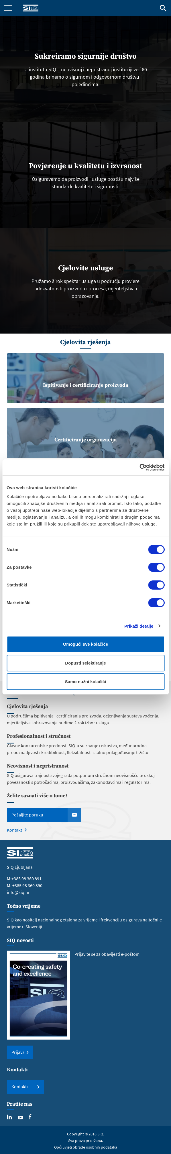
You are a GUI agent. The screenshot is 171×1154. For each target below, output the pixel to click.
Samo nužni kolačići (85, 681)
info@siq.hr (18, 892)
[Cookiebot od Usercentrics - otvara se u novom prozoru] (139, 467)
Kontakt (14, 830)
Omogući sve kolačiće (85, 644)
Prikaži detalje (139, 626)
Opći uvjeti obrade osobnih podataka (85, 1147)
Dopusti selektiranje (85, 663)
